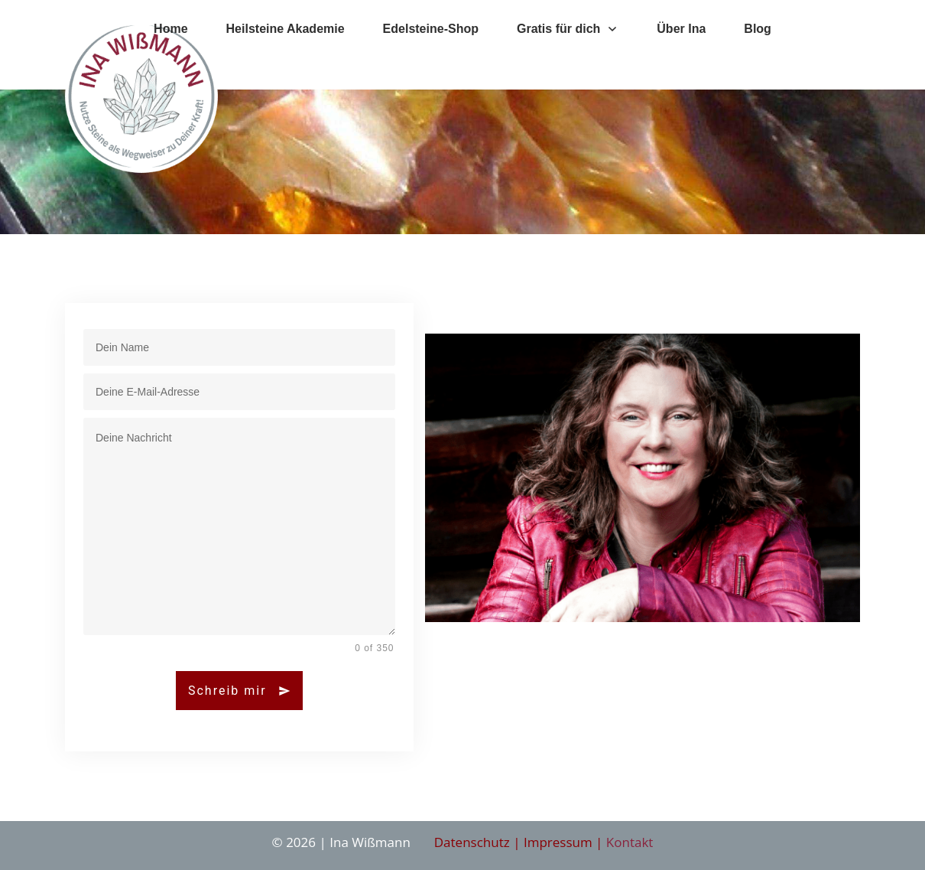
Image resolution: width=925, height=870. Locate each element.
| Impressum (552, 842)
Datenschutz (473, 842)
